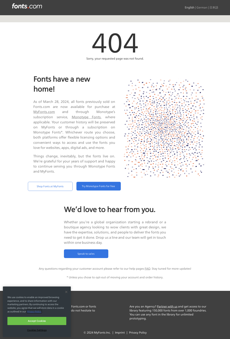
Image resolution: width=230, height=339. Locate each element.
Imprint (120, 332)
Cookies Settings (37, 330)
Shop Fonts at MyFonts (50, 186)
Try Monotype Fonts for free (98, 186)
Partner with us (167, 306)
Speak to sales (86, 253)
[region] (37, 311)
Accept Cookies (37, 320)
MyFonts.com (44, 112)
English (189, 7)
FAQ (147, 268)
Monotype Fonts (86, 117)
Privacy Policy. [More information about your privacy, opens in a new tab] (34, 311)
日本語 (214, 7)
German (201, 7)
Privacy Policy (138, 332)
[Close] (66, 292)
